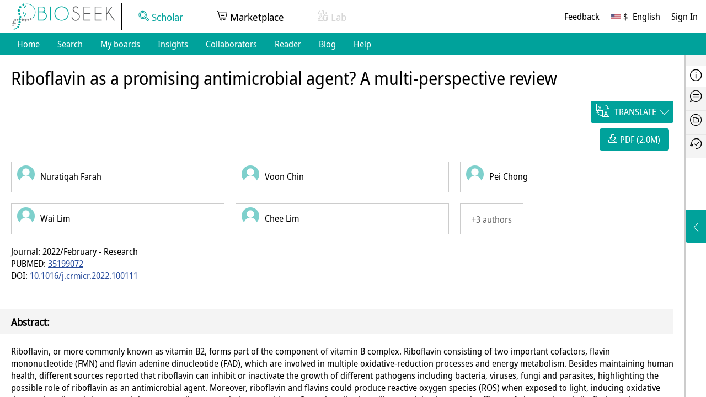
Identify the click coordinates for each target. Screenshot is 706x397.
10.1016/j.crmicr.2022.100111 (84, 276)
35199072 (65, 263)
